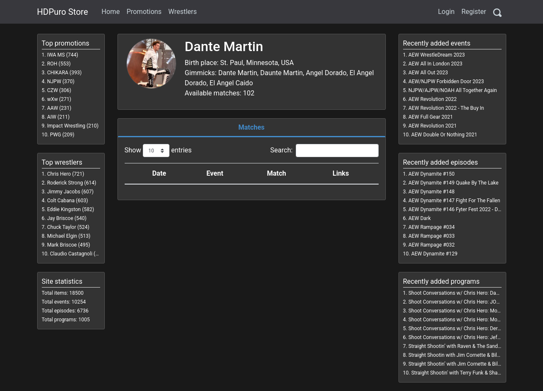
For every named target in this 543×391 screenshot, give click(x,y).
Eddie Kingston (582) (70, 209)
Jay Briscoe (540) (66, 218)
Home (110, 12)
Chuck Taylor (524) (68, 227)
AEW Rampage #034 (431, 227)
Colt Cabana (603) (67, 201)
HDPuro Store (62, 12)
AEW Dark (419, 218)
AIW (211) (58, 117)
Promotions (143, 12)
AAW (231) (59, 108)
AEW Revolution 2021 (432, 126)
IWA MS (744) (62, 55)
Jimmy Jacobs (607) (70, 192)
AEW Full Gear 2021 (430, 117)
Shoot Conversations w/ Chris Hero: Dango (456, 293)
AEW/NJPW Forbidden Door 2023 (446, 81)
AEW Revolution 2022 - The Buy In (446, 108)
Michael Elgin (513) (68, 236)
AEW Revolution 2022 (432, 99)
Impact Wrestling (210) (72, 126)
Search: (324, 150)
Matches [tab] (251, 127)
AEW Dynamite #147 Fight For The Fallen (454, 201)
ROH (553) (59, 64)
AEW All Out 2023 (428, 73)
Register (473, 12)
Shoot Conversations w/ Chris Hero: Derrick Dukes (464, 328)
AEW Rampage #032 (431, 245)
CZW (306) (59, 90)
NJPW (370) (60, 81)
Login (446, 12)
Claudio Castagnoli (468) (78, 254)
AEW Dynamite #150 (431, 174)
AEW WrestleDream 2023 (436, 55)
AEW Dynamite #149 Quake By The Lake (453, 183)
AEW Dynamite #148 (431, 192)
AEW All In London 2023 (435, 64)
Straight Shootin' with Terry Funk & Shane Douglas (467, 373)
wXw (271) (59, 99)
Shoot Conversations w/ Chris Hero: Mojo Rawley (463, 320)
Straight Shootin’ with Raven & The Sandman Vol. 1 (464, 346)
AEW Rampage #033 (431, 236)
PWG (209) (62, 135)
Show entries (158, 150)
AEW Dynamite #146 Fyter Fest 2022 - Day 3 (457, 209)
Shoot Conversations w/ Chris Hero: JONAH (457, 302)
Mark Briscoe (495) (68, 245)
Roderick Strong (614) (71, 183)
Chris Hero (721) (65, 174)
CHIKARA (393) (64, 73)
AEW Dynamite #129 (434, 254)
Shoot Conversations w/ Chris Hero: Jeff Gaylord (462, 337)
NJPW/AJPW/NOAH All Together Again (452, 90)
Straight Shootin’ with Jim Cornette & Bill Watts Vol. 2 (467, 364)
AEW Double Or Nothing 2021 (444, 135)
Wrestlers (182, 12)
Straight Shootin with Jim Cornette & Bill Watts (460, 355)
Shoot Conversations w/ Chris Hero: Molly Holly (461, 311)
